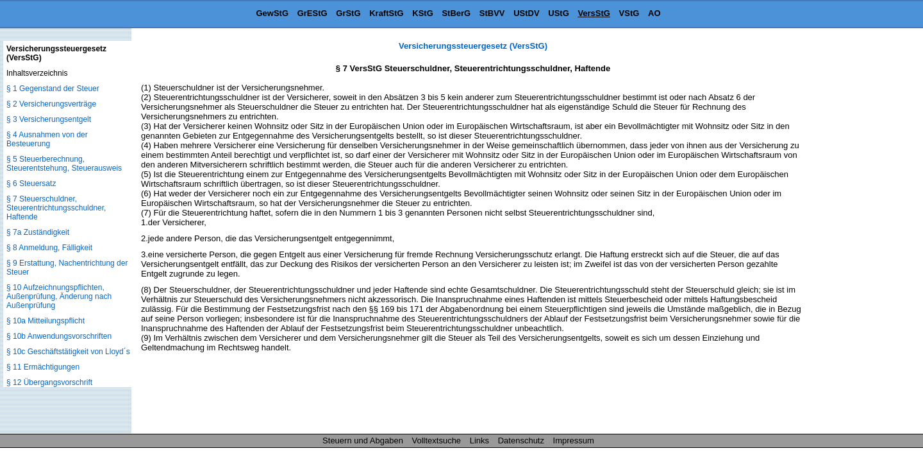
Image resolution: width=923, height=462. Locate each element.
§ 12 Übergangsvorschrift (49, 382)
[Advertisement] (859, 233)
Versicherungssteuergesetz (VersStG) (473, 46)
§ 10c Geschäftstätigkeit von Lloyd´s (68, 351)
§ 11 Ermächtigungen (42, 367)
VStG (629, 13)
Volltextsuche (437, 440)
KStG (422, 13)
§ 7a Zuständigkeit (37, 232)
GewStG (272, 13)
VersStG (594, 13)
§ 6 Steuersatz (31, 183)
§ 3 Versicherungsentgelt (48, 119)
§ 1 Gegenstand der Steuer (52, 88)
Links (479, 440)
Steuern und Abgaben (362, 440)
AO (654, 13)
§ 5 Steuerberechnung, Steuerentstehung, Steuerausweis (64, 164)
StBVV (492, 13)
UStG (558, 13)
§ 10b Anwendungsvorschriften (59, 336)
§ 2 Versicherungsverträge (51, 103)
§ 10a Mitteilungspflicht (45, 320)
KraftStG (386, 13)
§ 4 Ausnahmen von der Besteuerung (47, 139)
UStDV (526, 13)
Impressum (573, 440)
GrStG (348, 13)
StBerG (456, 13)
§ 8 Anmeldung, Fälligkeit (49, 247)
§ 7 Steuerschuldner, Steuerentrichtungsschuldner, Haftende (56, 207)
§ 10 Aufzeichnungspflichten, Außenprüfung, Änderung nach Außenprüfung (59, 296)
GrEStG (312, 13)
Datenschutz (521, 440)
